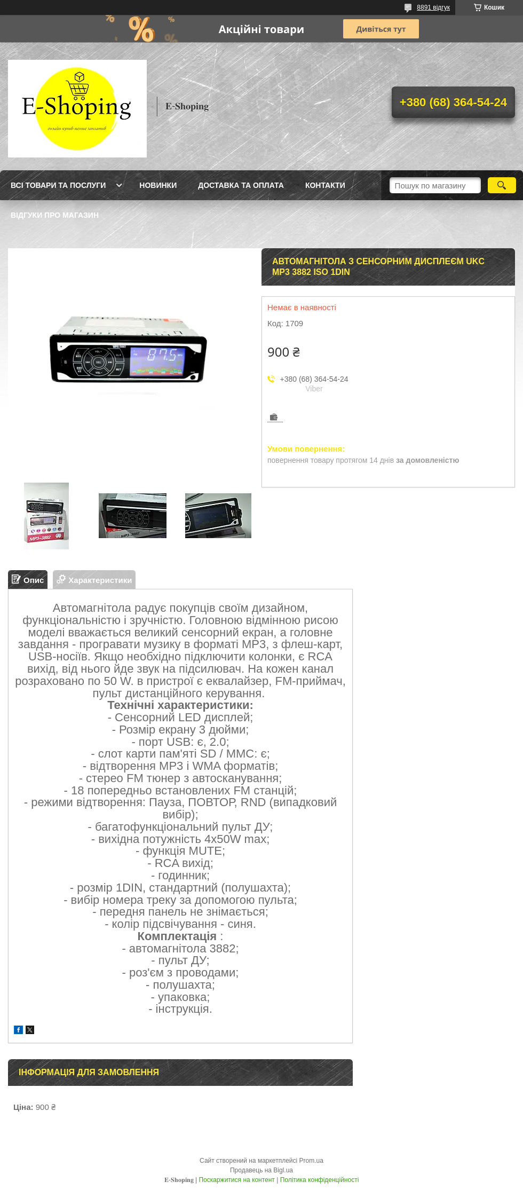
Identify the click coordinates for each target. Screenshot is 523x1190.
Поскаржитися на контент (236, 1180)
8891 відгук (433, 7)
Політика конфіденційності (319, 1180)
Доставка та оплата (241, 185)
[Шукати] (502, 185)
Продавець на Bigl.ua (261, 1170)
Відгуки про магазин (55, 215)
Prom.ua (311, 1160)
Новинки (158, 185)
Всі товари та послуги (58, 185)
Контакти (325, 185)
